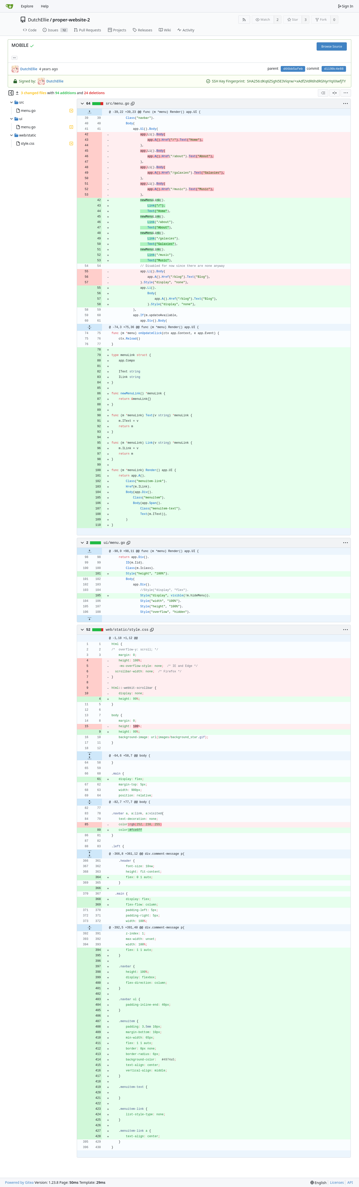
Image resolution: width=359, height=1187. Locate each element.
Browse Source (331, 46)
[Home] (9, 6)
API (350, 1182)
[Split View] (334, 93)
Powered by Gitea (19, 1182)
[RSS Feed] (244, 19)
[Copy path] (132, 103)
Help (45, 6)
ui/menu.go (114, 543)
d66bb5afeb (293, 69)
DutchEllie (38, 19)
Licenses (337, 1182)
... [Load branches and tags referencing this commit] (14, 57)
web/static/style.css (127, 630)
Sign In (345, 6)
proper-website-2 (71, 19)
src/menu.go (117, 104)
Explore (27, 6)
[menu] (346, 93)
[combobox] (323, 93)
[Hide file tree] (10, 92)
